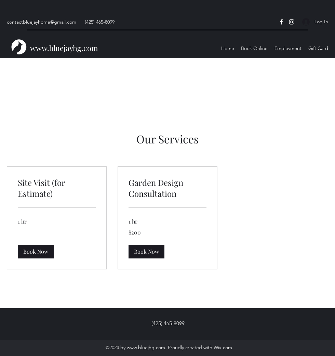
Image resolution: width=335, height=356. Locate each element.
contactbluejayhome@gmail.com (41, 22)
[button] (36, 251)
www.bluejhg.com (146, 347)
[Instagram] (291, 21)
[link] (57, 188)
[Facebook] (281, 21)
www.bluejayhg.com (64, 48)
